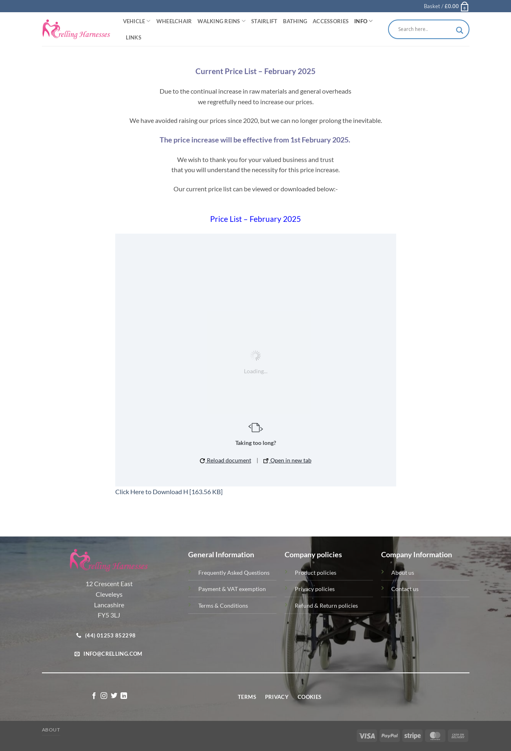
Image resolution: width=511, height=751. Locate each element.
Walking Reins (221, 21)
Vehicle (137, 21)
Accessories (331, 21)
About (51, 730)
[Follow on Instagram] (104, 696)
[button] (446, 6)
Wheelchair (174, 21)
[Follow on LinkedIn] (124, 696)
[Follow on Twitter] (114, 696)
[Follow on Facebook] (94, 696)
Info (363, 21)
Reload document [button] (225, 460)
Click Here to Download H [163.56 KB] (169, 491)
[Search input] (425, 29)
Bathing (295, 21)
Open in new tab (287, 460)
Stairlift (264, 21)
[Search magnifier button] (459, 30)
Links (133, 37)
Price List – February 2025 (255, 218)
